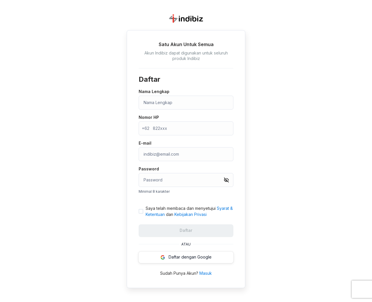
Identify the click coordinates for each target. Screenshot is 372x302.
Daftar (186, 230)
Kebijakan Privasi (190, 214)
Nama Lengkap (154, 91)
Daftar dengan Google (186, 256)
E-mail (145, 143)
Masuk (205, 273)
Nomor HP (149, 117)
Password (149, 168)
